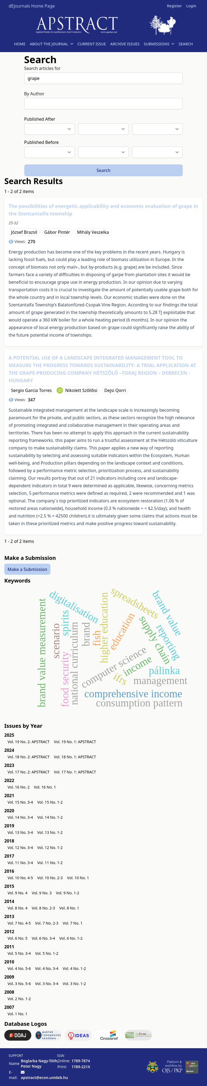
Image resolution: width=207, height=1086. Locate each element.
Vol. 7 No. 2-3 (46, 923)
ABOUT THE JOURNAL (51, 43)
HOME (19, 43)
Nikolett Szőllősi (81, 390)
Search (103, 170)
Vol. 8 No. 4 (17, 908)
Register (174, 5)
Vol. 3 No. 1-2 (74, 983)
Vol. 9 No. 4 (17, 892)
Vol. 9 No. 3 (42, 892)
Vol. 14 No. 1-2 (50, 817)
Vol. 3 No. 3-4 (46, 983)
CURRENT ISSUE (91, 43)
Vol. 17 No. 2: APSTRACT (29, 771)
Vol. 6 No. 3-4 (43, 938)
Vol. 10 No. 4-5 (20, 877)
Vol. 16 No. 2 (19, 787)
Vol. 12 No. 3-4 (20, 847)
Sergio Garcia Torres (31, 390)
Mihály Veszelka (93, 232)
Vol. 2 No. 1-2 (19, 998)
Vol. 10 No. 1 (78, 877)
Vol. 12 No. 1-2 (50, 847)
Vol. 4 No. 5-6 (19, 968)
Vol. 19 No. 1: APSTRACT (75, 741)
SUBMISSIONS (159, 43)
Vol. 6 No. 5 (17, 938)
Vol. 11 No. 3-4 (20, 862)
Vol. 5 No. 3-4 (19, 953)
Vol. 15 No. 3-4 (20, 802)
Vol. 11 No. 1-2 (50, 862)
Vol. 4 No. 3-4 (46, 968)
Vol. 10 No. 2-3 (50, 877)
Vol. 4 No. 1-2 (74, 968)
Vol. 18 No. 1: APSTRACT (75, 756)
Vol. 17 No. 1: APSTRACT (75, 771)
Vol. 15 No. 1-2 (50, 802)
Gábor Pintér (57, 232)
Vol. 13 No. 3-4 (20, 832)
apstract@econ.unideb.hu (44, 1077)
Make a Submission (27, 569)
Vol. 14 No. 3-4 (20, 817)
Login (191, 5)
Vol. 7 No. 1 (73, 923)
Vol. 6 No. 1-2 (70, 938)
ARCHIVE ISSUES (125, 43)
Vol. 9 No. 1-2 (67, 892)
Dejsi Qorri (115, 390)
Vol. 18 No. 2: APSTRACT (29, 756)
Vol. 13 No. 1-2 (50, 832)
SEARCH (186, 43)
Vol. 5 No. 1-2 (46, 953)
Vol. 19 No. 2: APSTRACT (29, 741)
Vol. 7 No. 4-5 (19, 923)
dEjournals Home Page (32, 6)
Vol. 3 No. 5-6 (19, 983)
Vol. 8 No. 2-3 (43, 908)
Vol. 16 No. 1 (45, 787)
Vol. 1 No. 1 (17, 1013)
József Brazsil (24, 232)
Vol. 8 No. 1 (69, 908)
